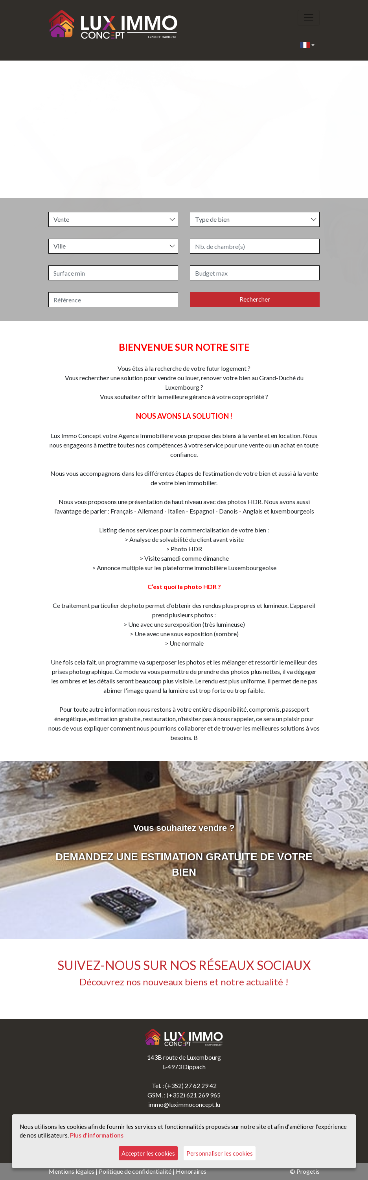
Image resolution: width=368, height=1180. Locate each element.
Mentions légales (71, 1171)
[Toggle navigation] (309, 18)
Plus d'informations (96, 1135)
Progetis (308, 1171)
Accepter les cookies (148, 1153)
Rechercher (254, 299)
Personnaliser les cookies (219, 1153)
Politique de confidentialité (135, 1171)
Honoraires (191, 1171)
